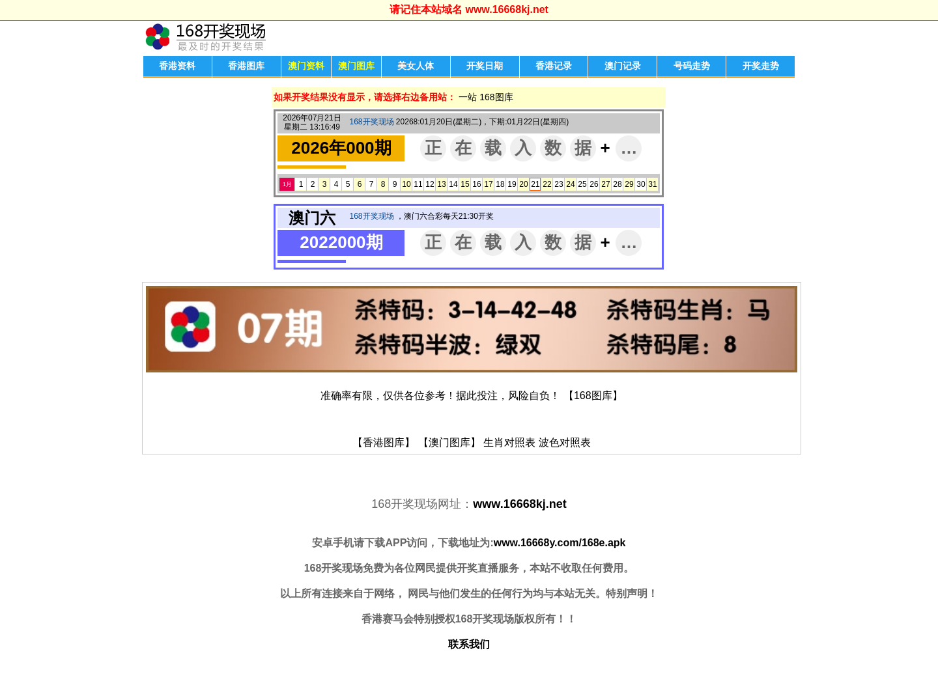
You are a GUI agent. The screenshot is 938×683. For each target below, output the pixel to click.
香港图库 (246, 66)
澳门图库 (356, 66)
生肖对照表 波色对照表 (536, 442)
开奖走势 (761, 66)
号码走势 (692, 66)
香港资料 (177, 66)
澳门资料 (306, 66)
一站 (468, 97)
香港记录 (553, 66)
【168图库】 (593, 395)
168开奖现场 (371, 121)
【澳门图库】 (449, 442)
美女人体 (415, 66)
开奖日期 (484, 66)
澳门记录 (622, 66)
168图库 (496, 97)
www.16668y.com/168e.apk (560, 542)
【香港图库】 (383, 442)
